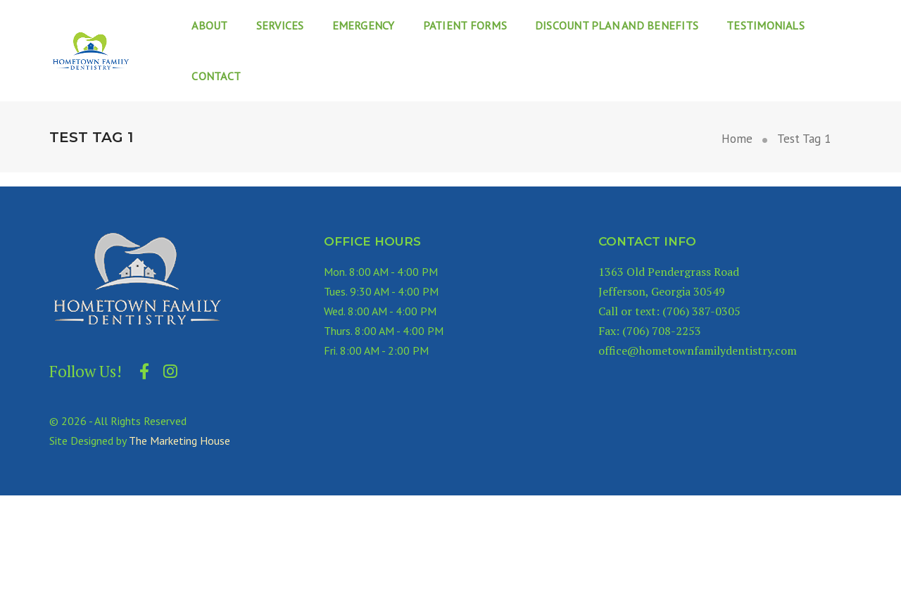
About (209, 25)
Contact (216, 76)
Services (280, 25)
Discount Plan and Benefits (616, 25)
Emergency (363, 25)
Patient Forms (465, 25)
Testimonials (765, 25)
